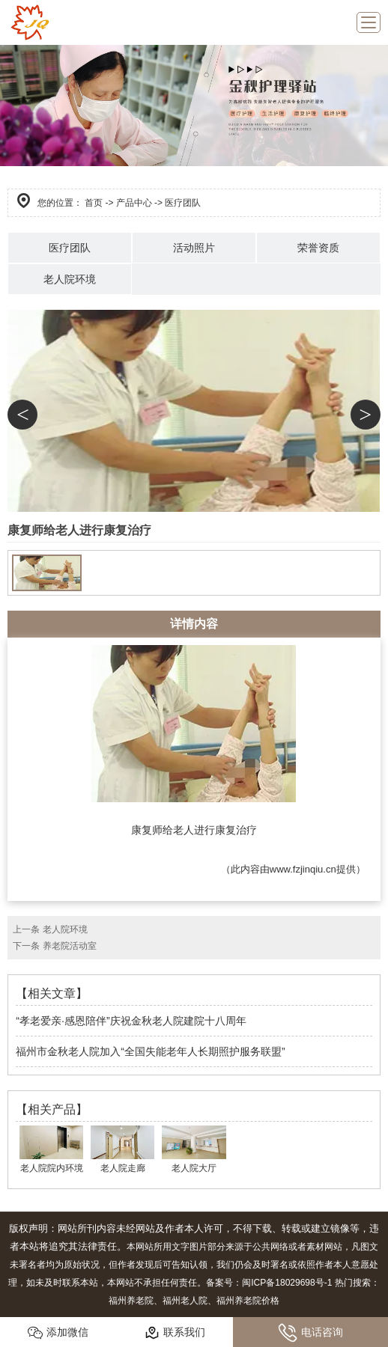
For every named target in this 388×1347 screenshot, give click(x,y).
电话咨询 (310, 1333)
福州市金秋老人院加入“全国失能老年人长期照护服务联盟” (150, 1051)
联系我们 (175, 1332)
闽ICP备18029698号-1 (287, 1282)
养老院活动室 (70, 946)
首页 (94, 203)
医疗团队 (70, 248)
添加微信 (58, 1332)
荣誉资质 (318, 248)
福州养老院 (131, 1300)
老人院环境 (69, 279)
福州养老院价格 (247, 1300)
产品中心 (134, 203)
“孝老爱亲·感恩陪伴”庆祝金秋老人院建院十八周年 (131, 1021)
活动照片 (194, 248)
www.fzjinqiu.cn (303, 869)
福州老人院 (185, 1300)
